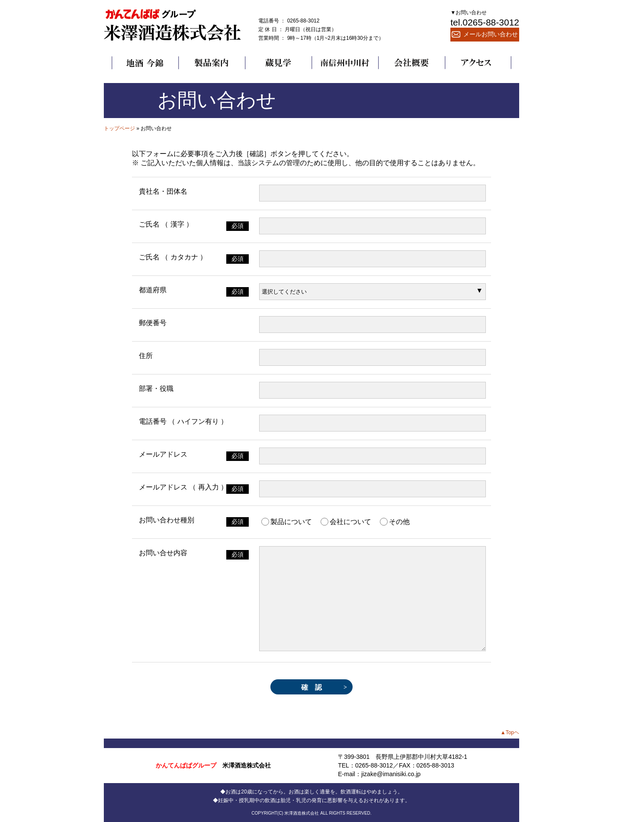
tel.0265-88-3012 (484, 22)
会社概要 (411, 63)
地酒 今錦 (145, 63)
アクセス (478, 63)
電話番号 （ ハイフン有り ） (183, 421)
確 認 (311, 687)
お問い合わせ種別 (166, 520)
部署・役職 (156, 388)
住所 (146, 355)
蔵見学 (278, 63)
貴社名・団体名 (163, 191)
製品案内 (211, 63)
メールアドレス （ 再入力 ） (183, 487)
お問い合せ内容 (163, 553)
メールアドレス (163, 454)
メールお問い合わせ (485, 34)
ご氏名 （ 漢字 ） (166, 224)
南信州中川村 (345, 63)
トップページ (119, 128)
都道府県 (153, 290)
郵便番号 (153, 322)
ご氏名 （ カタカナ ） (173, 257)
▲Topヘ (510, 732)
